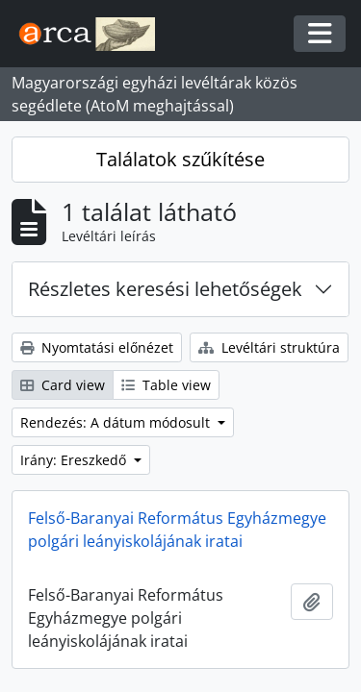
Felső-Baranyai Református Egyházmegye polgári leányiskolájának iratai (177, 529)
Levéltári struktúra (269, 347)
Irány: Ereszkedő (75, 460)
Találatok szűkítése (180, 159)
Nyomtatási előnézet (96, 347)
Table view (166, 385)
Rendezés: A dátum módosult (117, 422)
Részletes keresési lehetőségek (165, 289)
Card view (62, 385)
